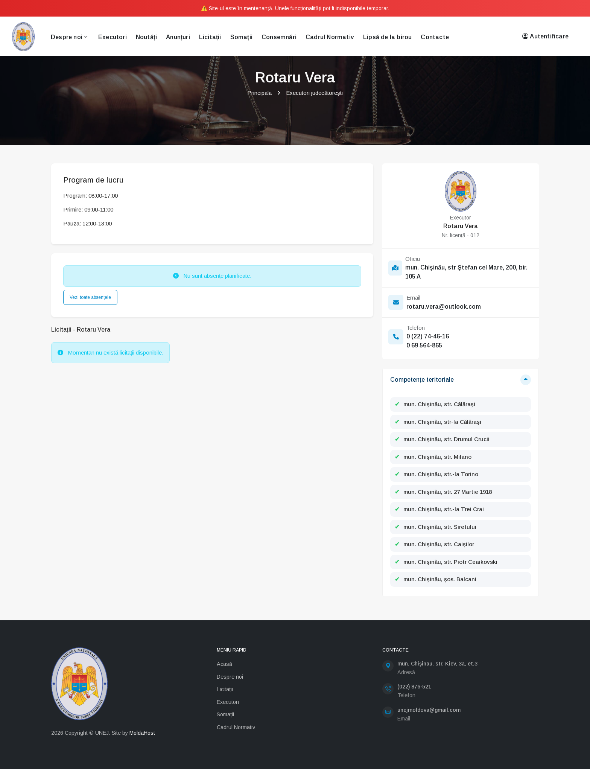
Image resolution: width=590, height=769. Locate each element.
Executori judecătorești (314, 93)
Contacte (435, 37)
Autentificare (545, 36)
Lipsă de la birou (387, 37)
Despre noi (69, 37)
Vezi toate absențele (90, 297)
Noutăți (146, 37)
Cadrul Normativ (330, 37)
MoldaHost (142, 733)
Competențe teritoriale (422, 379)
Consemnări (279, 37)
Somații (241, 37)
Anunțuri (178, 37)
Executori (112, 37)
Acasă (224, 664)
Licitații (210, 37)
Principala (259, 93)
